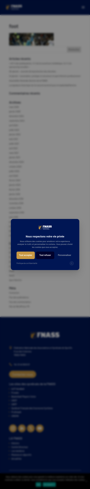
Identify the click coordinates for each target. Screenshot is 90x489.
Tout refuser (45, 255)
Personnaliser (64, 255)
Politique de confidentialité (27, 263)
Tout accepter (25, 255)
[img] (72, 263)
